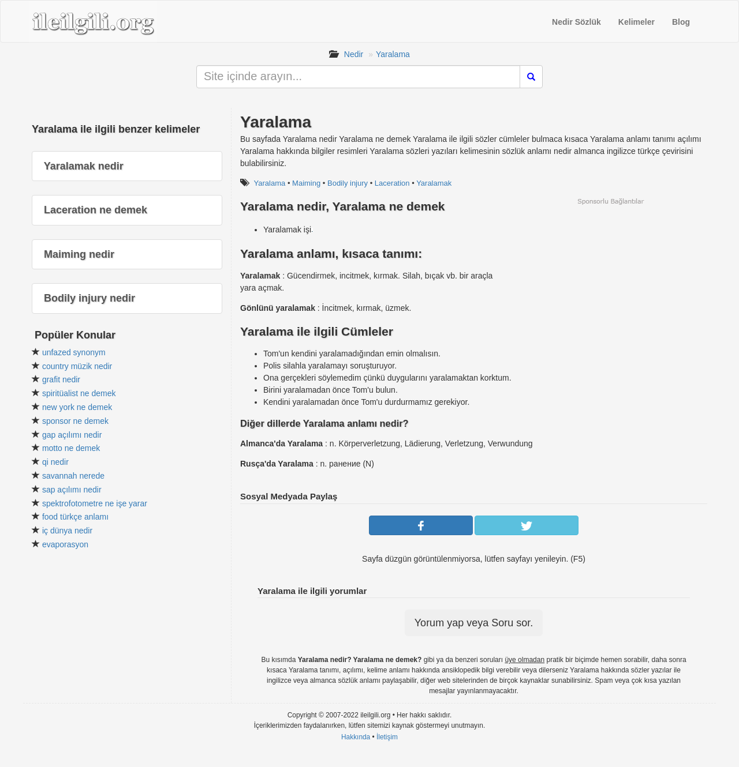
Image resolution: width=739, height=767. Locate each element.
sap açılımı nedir (72, 489)
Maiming (306, 183)
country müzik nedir (77, 366)
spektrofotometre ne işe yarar (94, 503)
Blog (681, 22)
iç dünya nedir (67, 530)
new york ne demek (77, 407)
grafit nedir (61, 379)
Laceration (392, 183)
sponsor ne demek (75, 421)
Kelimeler (636, 22)
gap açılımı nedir (72, 434)
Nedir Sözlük (576, 22)
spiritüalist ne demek (79, 393)
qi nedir (55, 462)
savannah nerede (73, 475)
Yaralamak (433, 183)
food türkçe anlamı (75, 516)
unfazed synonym (74, 352)
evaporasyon (65, 544)
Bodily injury (347, 183)
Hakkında (355, 737)
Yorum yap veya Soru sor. (474, 623)
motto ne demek (71, 448)
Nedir (353, 54)
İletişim (387, 737)
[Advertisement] (610, 286)
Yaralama (393, 54)
